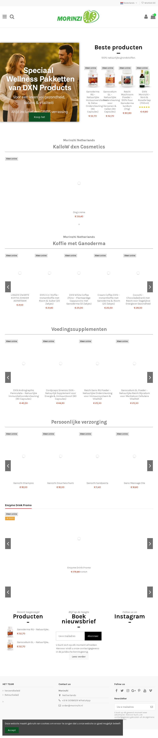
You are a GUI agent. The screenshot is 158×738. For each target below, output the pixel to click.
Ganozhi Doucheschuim (60, 483)
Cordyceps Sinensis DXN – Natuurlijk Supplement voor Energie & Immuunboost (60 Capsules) (61, 394)
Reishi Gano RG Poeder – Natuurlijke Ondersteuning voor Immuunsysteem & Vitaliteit (97, 394)
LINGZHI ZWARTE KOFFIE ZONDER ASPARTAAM (20, 298)
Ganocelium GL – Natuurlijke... (33, 642)
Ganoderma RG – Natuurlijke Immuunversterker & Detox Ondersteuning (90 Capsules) (96, 101)
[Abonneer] (151, 707)
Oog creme (79, 212)
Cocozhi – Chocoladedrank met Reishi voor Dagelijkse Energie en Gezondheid (138, 299)
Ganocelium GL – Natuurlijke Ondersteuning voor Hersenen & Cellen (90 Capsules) (111, 101)
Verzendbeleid (12, 690)
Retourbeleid (12, 695)
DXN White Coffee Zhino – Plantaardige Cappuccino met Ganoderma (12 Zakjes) (79, 299)
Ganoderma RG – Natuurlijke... (33, 629)
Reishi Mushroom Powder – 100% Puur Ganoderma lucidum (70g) (127, 100)
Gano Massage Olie (134, 483)
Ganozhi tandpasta (97, 483)
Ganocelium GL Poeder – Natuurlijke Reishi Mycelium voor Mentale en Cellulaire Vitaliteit (134, 394)
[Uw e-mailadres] (131, 707)
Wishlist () (148, 3)
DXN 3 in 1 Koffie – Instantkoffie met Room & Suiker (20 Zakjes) (49, 299)
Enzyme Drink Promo (18, 505)
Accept (12, 730)
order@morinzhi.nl (72, 705)
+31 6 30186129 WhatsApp (76, 700)
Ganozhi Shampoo (23, 483)
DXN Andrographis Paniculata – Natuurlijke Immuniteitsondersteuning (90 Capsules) (24, 394)
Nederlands (129, 3)
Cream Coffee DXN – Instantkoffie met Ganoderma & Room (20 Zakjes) (108, 299)
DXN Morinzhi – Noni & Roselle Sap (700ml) (144, 97)
